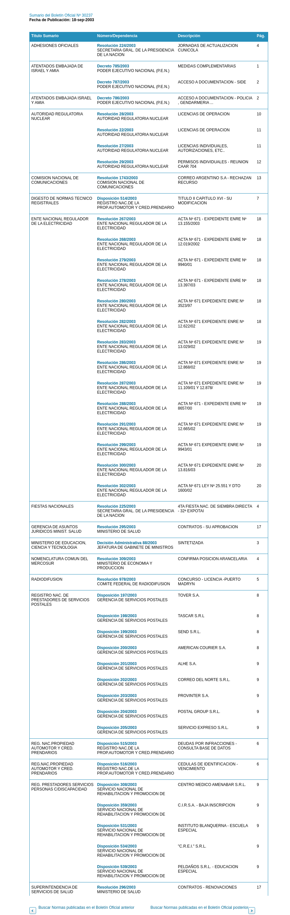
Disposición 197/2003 (117, 595)
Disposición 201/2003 (117, 663)
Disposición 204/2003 (117, 711)
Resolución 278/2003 (116, 280)
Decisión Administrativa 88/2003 (127, 543)
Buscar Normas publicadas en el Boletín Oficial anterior (86, 907)
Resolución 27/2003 (115, 146)
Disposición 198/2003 (117, 616)
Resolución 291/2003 (116, 424)
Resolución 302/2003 (116, 486)
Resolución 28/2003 (115, 114)
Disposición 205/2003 (117, 727)
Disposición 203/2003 (117, 695)
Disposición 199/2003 (117, 632)
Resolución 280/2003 (116, 301)
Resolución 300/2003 (116, 465)
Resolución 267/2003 (116, 219)
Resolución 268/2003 (116, 239)
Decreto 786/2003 (113, 98)
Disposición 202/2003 (117, 679)
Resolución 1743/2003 (117, 178)
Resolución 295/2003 (116, 527)
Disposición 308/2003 (117, 784)
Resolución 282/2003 (116, 321)
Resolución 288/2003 (116, 403)
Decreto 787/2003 (113, 82)
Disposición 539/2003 (117, 866)
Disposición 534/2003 (117, 846)
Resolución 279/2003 (116, 260)
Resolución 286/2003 (116, 362)
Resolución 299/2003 (116, 445)
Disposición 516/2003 (117, 764)
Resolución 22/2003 (115, 130)
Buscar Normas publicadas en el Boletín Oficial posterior (199, 907)
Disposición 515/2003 (117, 743)
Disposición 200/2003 (117, 648)
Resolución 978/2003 (116, 579)
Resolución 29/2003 (115, 162)
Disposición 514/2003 (117, 198)
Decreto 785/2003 (113, 66)
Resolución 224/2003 (116, 45)
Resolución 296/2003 (116, 887)
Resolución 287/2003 (116, 383)
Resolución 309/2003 (116, 559)
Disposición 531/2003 (117, 825)
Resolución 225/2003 (116, 506)
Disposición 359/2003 (117, 805)
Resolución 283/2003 (116, 342)
